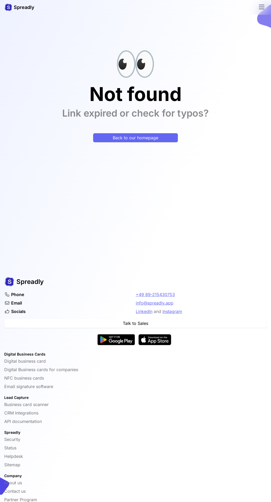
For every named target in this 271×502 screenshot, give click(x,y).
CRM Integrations (21, 413)
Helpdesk (13, 456)
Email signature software (28, 386)
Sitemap (12, 464)
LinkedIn (144, 311)
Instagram (172, 311)
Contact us (15, 491)
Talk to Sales (135, 323)
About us (13, 482)
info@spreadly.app (154, 303)
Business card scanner (26, 404)
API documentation (23, 421)
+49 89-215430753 (155, 294)
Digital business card (25, 361)
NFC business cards (24, 378)
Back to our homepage (135, 137)
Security (12, 439)
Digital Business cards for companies (41, 369)
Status (10, 447)
